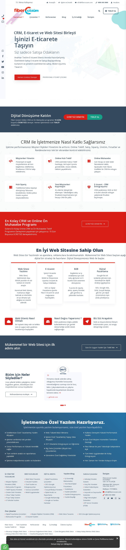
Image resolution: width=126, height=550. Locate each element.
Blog (63, 17)
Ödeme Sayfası (66, 531)
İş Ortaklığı (75, 17)
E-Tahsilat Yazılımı (12, 506)
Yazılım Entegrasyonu (73, 500)
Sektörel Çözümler (90, 480)
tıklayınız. (68, 544)
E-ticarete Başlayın (53, 99)
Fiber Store (9, 531)
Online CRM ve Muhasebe (28, 99)
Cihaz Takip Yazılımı (13, 501)
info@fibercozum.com (83, 2)
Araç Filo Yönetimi (90, 490)
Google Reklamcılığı (52, 504)
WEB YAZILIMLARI (31, 480)
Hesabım (114, 2)
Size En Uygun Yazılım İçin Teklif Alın (103, 354)
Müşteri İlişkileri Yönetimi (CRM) (42, 520)
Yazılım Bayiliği (70, 503)
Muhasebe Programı (13, 493)
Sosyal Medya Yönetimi (53, 496)
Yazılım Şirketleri (71, 498)
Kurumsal (16, 17)
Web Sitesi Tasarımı (33, 485)
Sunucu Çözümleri (32, 496)
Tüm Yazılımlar (21, 531)
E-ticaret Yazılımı (31, 488)
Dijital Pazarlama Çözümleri (16, 520)
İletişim (89, 17)
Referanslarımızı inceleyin (21, 400)
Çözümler (32, 17)
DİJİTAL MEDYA (49, 480)
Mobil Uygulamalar (32, 498)
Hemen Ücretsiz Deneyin (25, 80)
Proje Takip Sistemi (13, 504)
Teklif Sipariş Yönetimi (14, 496)
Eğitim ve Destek (65, 2)
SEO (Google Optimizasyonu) (89, 520)
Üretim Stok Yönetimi (13, 498)
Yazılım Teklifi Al (10, 533)
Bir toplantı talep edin (23, 331)
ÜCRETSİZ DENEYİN (78, 123)
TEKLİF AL (103, 123)
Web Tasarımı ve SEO (76, 99)
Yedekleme (69, 495)
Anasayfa (50, 2)
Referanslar (49, 17)
